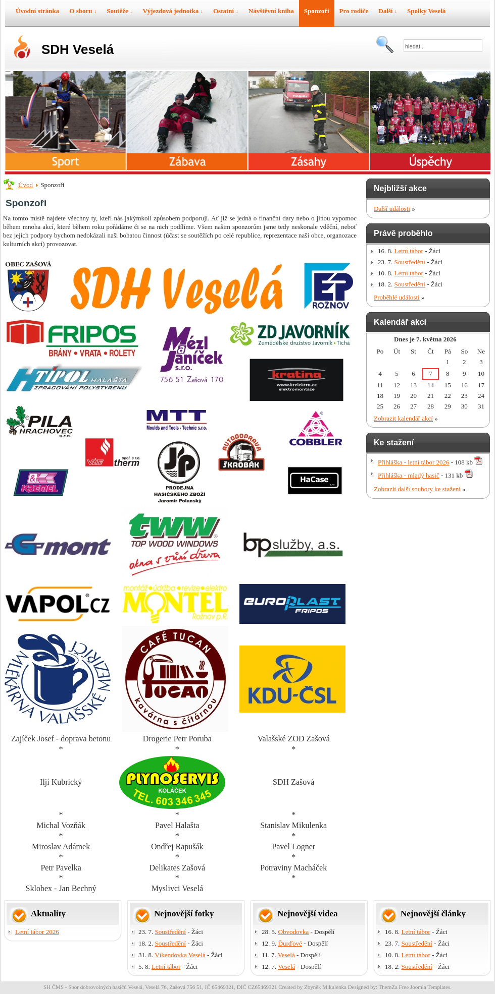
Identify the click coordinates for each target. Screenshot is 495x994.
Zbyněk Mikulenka (325, 987)
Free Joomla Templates (425, 987)
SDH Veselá (77, 49)
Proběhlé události (397, 297)
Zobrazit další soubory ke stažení (417, 489)
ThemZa (388, 987)
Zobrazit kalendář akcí (403, 418)
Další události (392, 208)
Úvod (25, 185)
